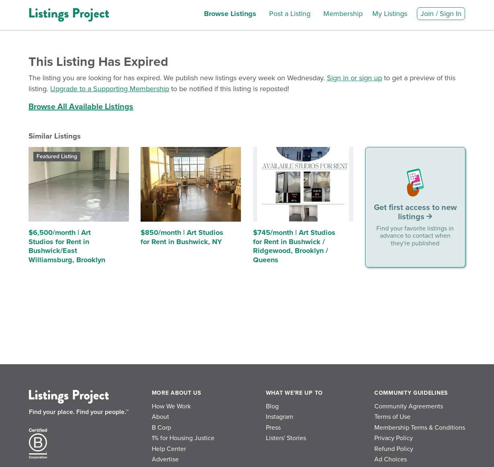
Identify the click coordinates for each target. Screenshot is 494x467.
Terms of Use (392, 417)
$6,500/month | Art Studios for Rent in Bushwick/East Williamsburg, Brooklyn (67, 246)
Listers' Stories (286, 438)
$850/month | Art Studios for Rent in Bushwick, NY (182, 237)
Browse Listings (230, 13)
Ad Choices (390, 459)
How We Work (171, 406)
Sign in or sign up (354, 77)
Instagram (279, 417)
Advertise (165, 459)
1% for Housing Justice (183, 438)
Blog (272, 406)
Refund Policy (393, 449)
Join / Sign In (441, 13)
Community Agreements (408, 406)
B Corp (161, 428)
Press (273, 428)
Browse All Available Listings (81, 107)
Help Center (169, 449)
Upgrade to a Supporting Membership (109, 88)
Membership (343, 13)
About (160, 417)
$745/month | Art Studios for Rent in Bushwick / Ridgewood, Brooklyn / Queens (294, 246)
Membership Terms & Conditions (419, 428)
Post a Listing (289, 13)
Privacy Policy (393, 438)
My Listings (389, 13)
